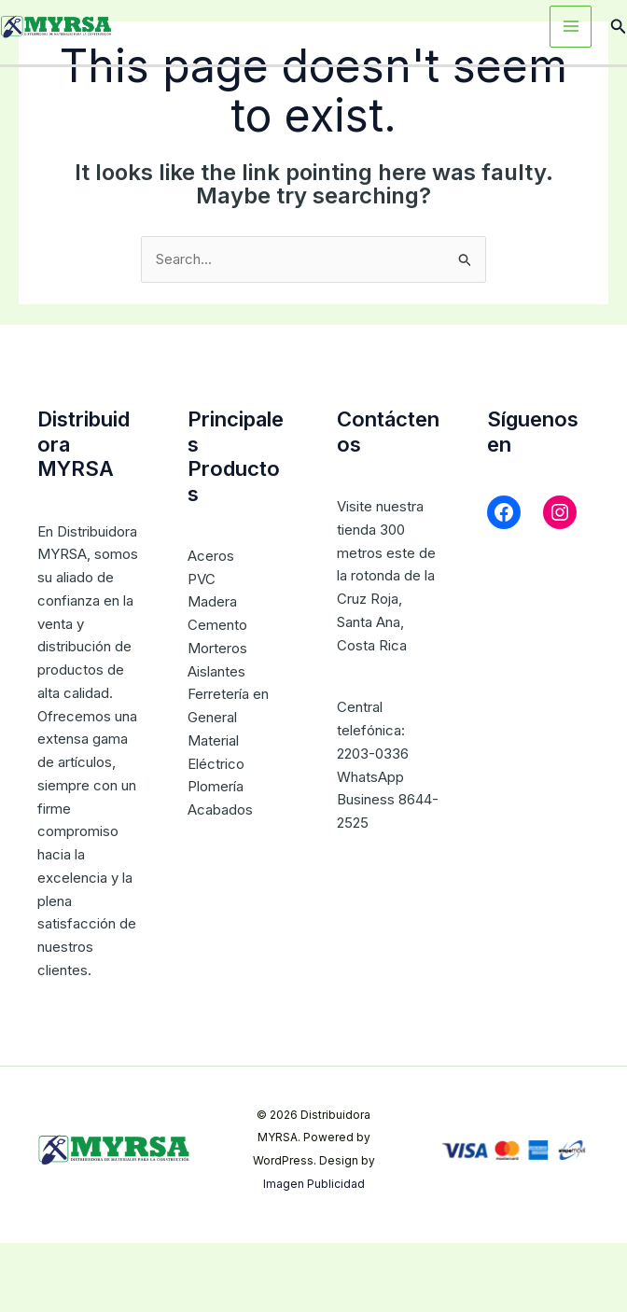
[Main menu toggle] (571, 27)
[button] (618, 26)
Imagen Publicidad (314, 1184)
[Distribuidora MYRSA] (56, 25)
